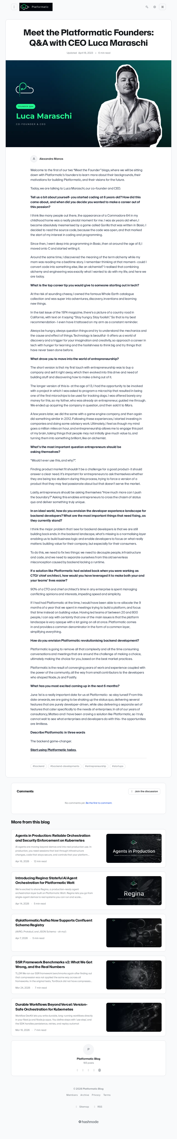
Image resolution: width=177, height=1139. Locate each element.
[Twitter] (77, 1070)
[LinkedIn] (88, 1070)
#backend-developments (64, 766)
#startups (117, 766)
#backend (38, 766)
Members (71, 1095)
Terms (107, 1095)
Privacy (96, 1095)
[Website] (99, 1070)
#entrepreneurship (95, 766)
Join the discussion (144, 791)
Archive (84, 1095)
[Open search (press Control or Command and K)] (147, 7)
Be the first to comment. (99, 803)
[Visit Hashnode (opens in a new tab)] (88, 1121)
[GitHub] (83, 1070)
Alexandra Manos (51, 159)
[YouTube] (94, 1070)
